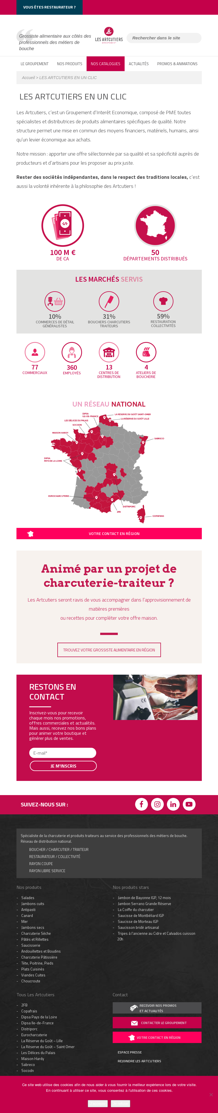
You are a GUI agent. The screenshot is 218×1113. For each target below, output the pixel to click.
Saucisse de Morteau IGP (138, 921)
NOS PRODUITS (69, 64)
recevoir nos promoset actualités (158, 1008)
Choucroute (30, 981)
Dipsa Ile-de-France (37, 1023)
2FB (24, 1005)
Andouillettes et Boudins (41, 951)
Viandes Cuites (33, 975)
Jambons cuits (32, 903)
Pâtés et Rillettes (35, 939)
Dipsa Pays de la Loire (39, 1017)
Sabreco (28, 1064)
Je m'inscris (63, 765)
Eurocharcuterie (34, 1035)
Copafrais (29, 1011)
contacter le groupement (164, 1022)
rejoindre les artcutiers (139, 1061)
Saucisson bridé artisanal (138, 927)
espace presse (130, 1052)
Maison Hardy (32, 1058)
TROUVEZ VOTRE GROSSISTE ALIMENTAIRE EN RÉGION (109, 650)
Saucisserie (30, 945)
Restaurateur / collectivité (54, 856)
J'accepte (98, 1103)
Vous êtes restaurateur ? (49, 7)
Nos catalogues (105, 64)
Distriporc (29, 1029)
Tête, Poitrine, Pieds (37, 963)
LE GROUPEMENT (35, 64)
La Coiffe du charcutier (136, 909)
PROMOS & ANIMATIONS (177, 64)
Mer (24, 921)
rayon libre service (47, 871)
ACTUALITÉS (139, 64)
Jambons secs (32, 927)
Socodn (27, 1070)
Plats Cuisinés (32, 969)
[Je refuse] (211, 1094)
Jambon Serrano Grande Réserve (144, 903)
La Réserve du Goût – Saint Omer (48, 1047)
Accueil (28, 77)
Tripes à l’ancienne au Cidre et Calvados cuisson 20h (156, 936)
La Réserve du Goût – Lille (42, 1041)
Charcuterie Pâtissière (39, 957)
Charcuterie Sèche (36, 933)
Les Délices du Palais (38, 1052)
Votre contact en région (114, 533)
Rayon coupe (41, 863)
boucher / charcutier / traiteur (59, 849)
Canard (27, 915)
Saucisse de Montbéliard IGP (141, 915)
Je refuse (120, 1103)
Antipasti (28, 909)
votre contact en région (159, 1037)
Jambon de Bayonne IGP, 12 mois (144, 897)
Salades (27, 897)
